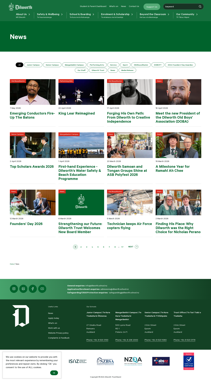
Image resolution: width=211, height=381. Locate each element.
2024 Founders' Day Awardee (180, 65)
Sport (125, 65)
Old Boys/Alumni (141, 65)
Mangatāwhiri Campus (74, 65)
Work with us (54, 328)
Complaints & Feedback (58, 338)
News (123, 6)
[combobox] (183, 6)
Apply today (53, 318)
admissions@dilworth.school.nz (114, 289)
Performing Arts (97, 65)
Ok (54, 373)
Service (113, 65)
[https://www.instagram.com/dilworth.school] (14, 289)
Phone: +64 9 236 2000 (126, 340)
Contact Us (134, 6)
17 (122, 247)
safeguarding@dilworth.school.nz (124, 292)
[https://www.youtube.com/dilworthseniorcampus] (42, 289)
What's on (113, 6)
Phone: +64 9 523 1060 (156, 340)
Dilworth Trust (98, 70)
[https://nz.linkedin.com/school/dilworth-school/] (23, 289)
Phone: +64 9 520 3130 (97, 340)
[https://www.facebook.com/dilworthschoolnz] (33, 289)
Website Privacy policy (58, 333)
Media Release (127, 70)
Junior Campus (33, 65)
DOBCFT (158, 65)
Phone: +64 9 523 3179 (184, 340)
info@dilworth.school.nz (96, 285)
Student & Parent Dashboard (93, 6)
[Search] (200, 6)
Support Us (151, 6)
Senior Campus (52, 65)
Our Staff (82, 70)
